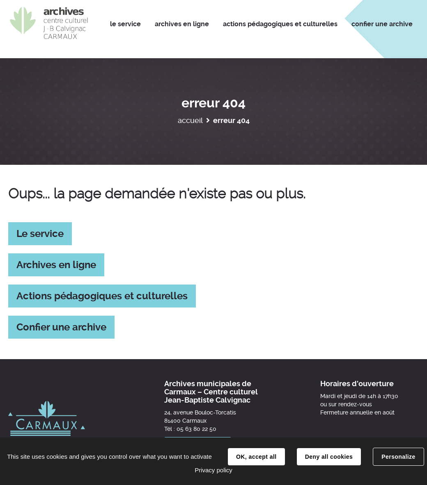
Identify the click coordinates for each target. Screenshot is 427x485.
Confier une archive (61, 327)
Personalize (398, 456)
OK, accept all (256, 456)
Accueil (190, 120)
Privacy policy (213, 470)
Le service (40, 233)
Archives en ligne (56, 265)
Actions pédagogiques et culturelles (102, 296)
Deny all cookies (329, 456)
